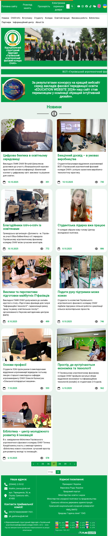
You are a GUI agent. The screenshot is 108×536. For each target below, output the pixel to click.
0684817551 (27, 512)
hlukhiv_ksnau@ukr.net (19, 488)
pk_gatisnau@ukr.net (18, 516)
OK (58, 472)
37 (54, 464)
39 (65, 464)
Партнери (6, 22)
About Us (40, 22)
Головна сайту (9, 6)
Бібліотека (94, 18)
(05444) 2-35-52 (16, 484)
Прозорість (44, 6)
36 (48, 464)
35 (43, 464)
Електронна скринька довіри (58, 6)
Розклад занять (27, 6)
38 (59, 464)
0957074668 (15, 512)
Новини (5, 18)
